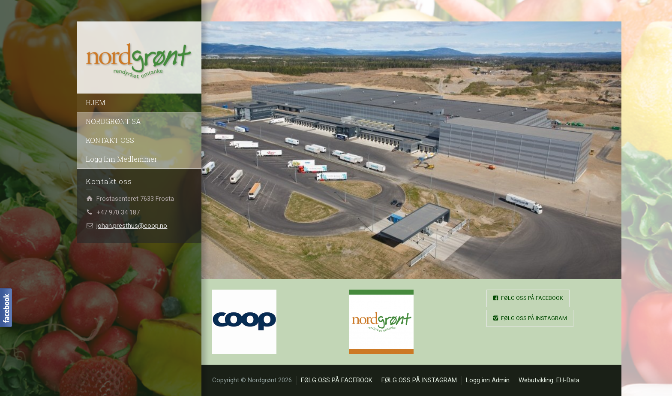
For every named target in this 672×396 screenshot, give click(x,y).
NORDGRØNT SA (113, 121)
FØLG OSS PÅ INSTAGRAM (530, 318)
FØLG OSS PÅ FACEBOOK (528, 298)
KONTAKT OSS (110, 140)
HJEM (95, 102)
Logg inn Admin (488, 380)
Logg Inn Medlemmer (121, 158)
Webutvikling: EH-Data (549, 380)
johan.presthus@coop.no (131, 226)
